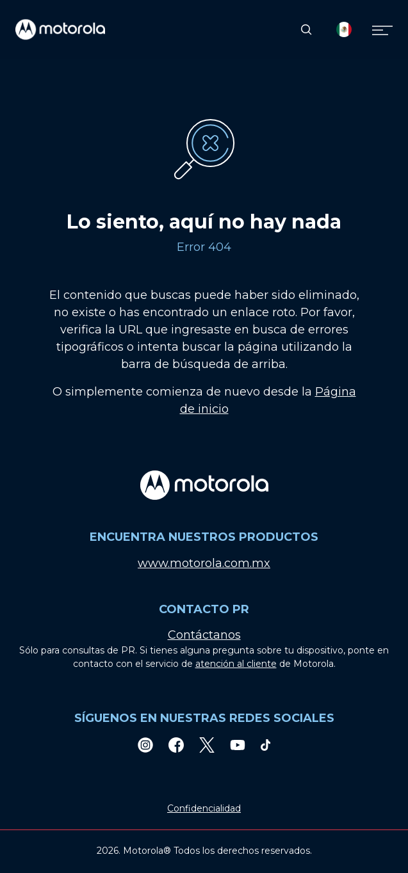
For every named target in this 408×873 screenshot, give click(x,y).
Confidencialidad (204, 808)
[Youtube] (237, 744)
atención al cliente (236, 663)
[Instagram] (145, 744)
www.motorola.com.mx (204, 563)
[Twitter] (207, 744)
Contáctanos (204, 635)
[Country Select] (344, 29)
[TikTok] (266, 744)
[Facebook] (176, 744)
